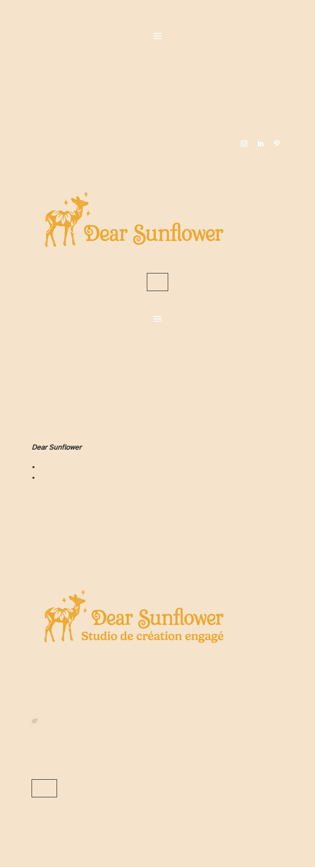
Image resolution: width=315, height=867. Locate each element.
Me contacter (44, 788)
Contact (157, 282)
